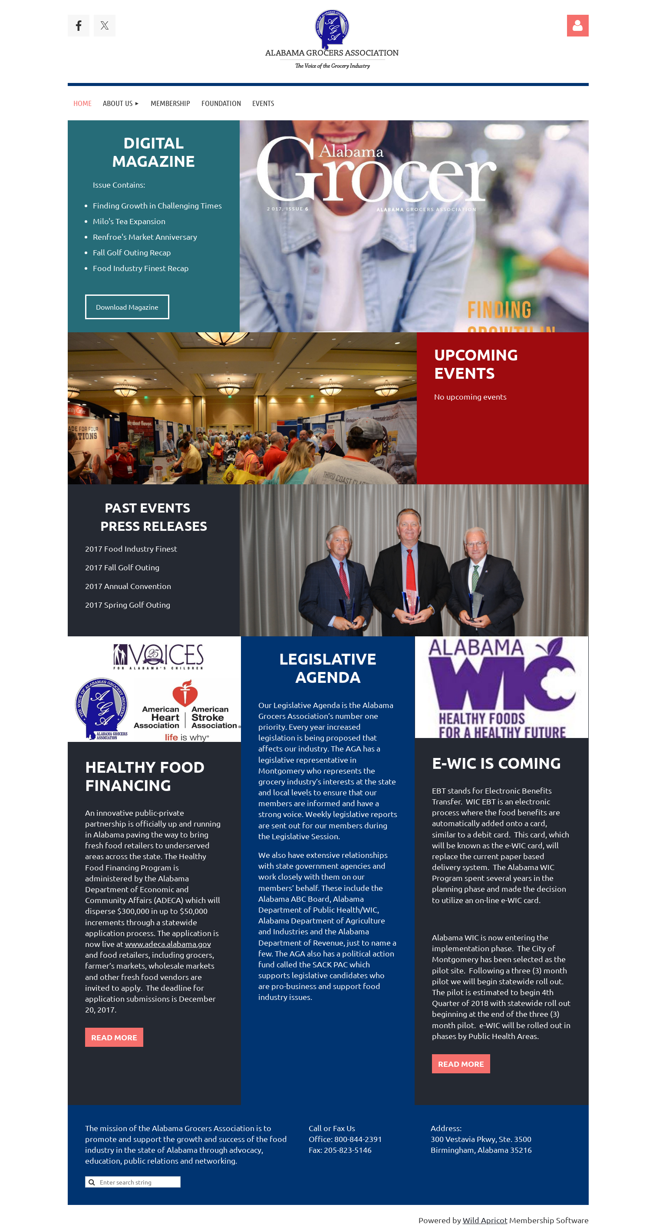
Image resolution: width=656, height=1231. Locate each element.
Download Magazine (127, 306)
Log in (578, 25)
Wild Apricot (485, 1219)
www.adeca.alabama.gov (168, 943)
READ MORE (114, 1037)
